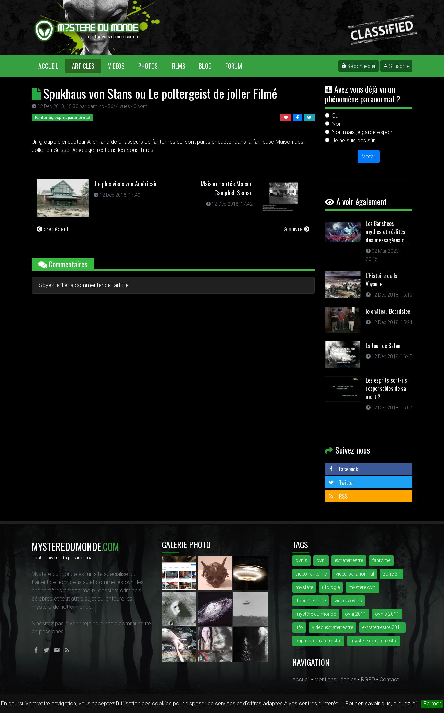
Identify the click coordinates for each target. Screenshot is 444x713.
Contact (389, 679)
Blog (205, 65)
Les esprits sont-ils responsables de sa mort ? (386, 388)
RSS (338, 496)
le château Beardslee (388, 311)
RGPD (368, 679)
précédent (52, 229)
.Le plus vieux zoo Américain (126, 183)
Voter (368, 156)
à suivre (296, 229)
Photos (148, 65)
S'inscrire (396, 66)
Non (337, 124)
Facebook (343, 469)
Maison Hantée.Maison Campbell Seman (227, 188)
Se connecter (358, 66)
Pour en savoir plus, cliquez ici (381, 703)
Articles (83, 65)
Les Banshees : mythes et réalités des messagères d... (387, 231)
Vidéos (116, 65)
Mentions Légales (335, 679)
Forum (233, 65)
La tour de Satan (383, 345)
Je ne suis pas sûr (353, 140)
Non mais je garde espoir (362, 132)
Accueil (51, 65)
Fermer (432, 703)
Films (178, 65)
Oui (335, 115)
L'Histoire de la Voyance (381, 279)
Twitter (341, 483)
